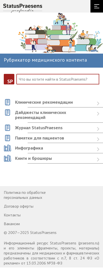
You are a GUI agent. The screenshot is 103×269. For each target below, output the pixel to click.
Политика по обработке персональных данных (25, 195)
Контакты (12, 214)
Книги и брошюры (33, 158)
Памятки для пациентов (39, 138)
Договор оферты (18, 206)
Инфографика (29, 148)
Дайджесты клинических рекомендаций (40, 115)
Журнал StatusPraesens (39, 127)
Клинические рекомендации (44, 102)
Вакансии (12, 223)
